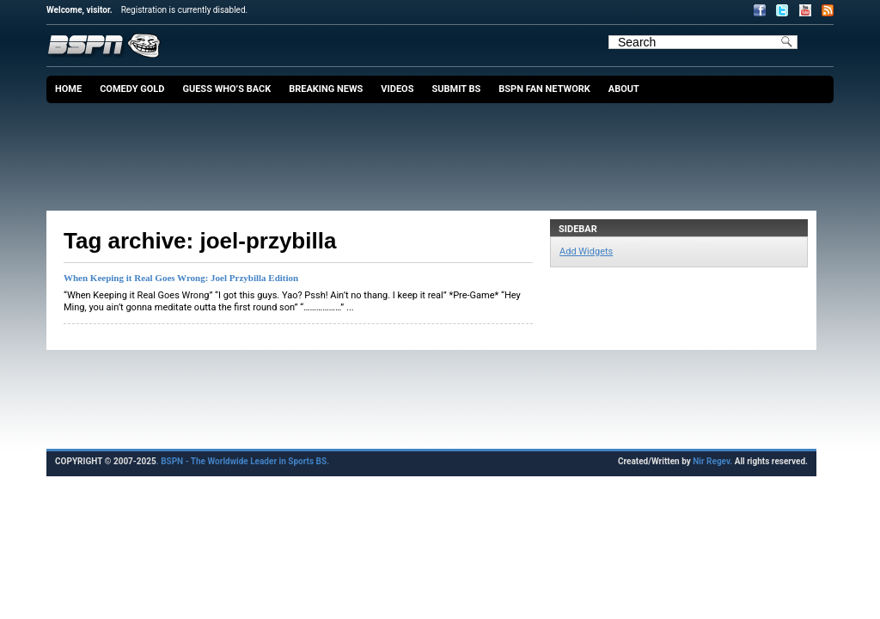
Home (68, 89)
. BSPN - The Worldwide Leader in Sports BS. (242, 461)
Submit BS (455, 89)
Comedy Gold (132, 89)
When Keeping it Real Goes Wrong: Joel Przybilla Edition (181, 278)
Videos (397, 89)
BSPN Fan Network (544, 89)
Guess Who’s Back (226, 89)
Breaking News (326, 89)
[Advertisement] (444, 150)
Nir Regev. (713, 461)
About (623, 89)
